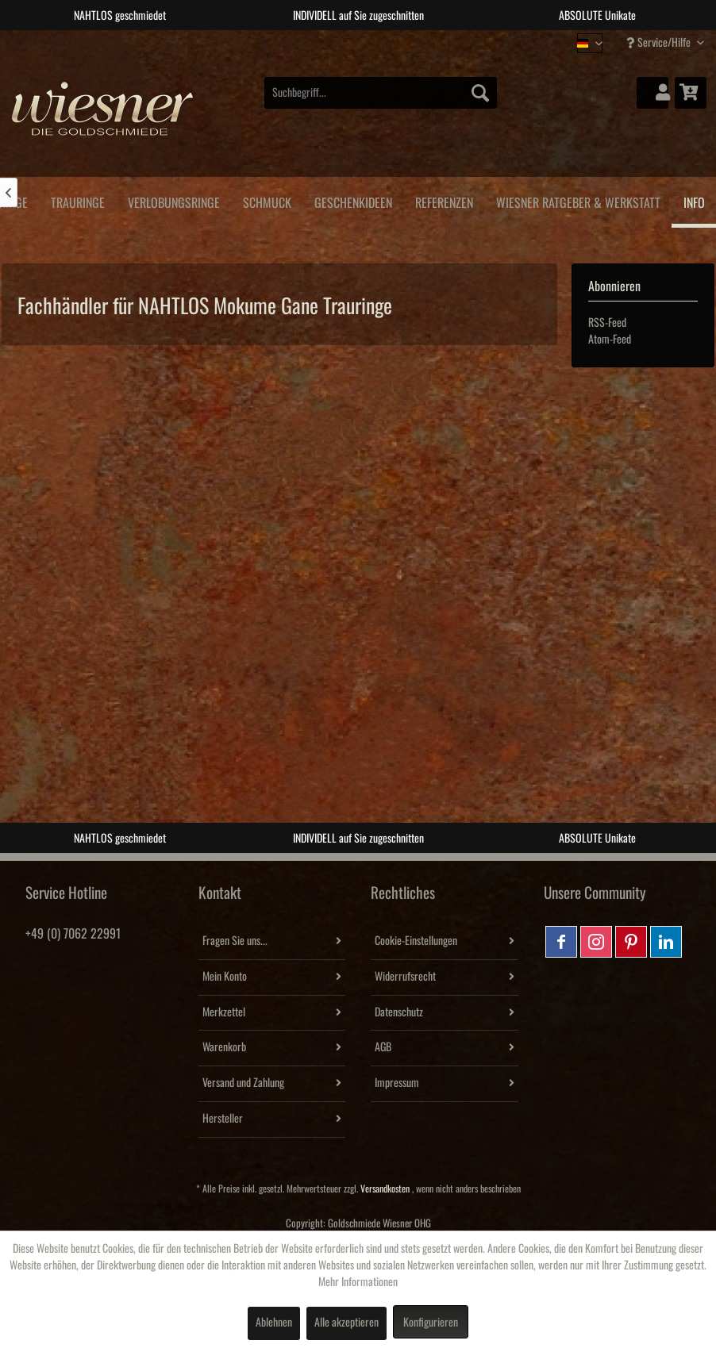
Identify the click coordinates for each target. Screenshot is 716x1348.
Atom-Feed (609, 339)
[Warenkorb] (690, 93)
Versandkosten (385, 1189)
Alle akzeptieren (346, 1322)
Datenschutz (399, 1012)
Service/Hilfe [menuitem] (659, 42)
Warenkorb (224, 1047)
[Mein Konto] (652, 93)
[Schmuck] (266, 200)
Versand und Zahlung (243, 1083)
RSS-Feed (607, 322)
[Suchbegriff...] (380, 93)
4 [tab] (394, 42)
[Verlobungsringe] (173, 200)
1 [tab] (322, 42)
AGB (383, 1047)
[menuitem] (380, 93)
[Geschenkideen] (352, 200)
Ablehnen (274, 1322)
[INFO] (694, 202)
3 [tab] (370, 42)
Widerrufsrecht (405, 976)
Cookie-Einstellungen (416, 941)
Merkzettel (223, 1012)
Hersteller (222, 1118)
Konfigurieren (430, 1322)
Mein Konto (224, 976)
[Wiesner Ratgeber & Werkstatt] (578, 200)
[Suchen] (480, 93)
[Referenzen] (443, 200)
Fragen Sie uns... (235, 941)
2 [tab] (346, 42)
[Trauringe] (77, 200)
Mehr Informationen (358, 1282)
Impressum (397, 1083)
